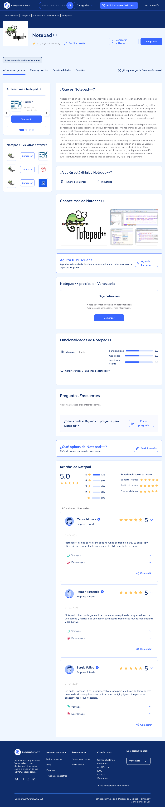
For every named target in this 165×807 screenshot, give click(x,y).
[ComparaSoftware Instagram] (34, 779)
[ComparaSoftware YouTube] (22, 779)
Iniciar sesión (152, 5)
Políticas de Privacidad (106, 798)
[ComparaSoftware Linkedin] (16, 779)
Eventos (50, 770)
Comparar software (119, 41)
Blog (48, 764)
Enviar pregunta (140, 423)
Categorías (85, 5)
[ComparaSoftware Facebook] (28, 779)
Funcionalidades (62, 70)
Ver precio (151, 41)
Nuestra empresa (56, 752)
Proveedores (79, 752)
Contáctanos (104, 752)
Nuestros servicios (81, 758)
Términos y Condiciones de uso (140, 800)
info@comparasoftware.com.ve (109, 785)
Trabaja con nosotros (56, 775)
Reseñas (80, 70)
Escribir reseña (74, 43)
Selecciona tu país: (137, 750)
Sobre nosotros (54, 758)
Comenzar (109, 317)
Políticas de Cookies (128, 798)
